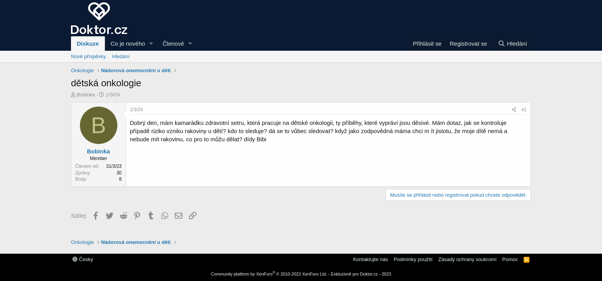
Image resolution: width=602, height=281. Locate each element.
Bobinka (86, 95)
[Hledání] (512, 43)
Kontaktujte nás (370, 259)
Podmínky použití (413, 259)
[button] (151, 43)
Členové (173, 43)
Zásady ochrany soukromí (467, 259)
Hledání (121, 56)
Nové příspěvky (88, 56)
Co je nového (128, 43)
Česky (83, 259)
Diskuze (88, 43)
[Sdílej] (514, 109)
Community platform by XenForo (269, 274)
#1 (524, 109)
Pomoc (510, 259)
